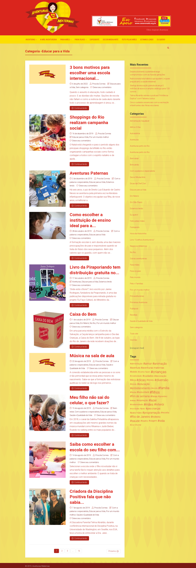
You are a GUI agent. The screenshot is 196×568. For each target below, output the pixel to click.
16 (79, 550)
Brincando (134, 165)
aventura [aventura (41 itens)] (135, 367)
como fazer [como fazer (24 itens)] (144, 372)
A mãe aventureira (48, 39)
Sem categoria (82, 87)
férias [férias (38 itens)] (154, 396)
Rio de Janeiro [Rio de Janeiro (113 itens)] (141, 416)
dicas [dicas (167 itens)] (142, 380)
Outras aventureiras (138, 258)
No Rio (93, 323)
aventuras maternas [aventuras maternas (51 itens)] (153, 367)
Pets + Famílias (136, 284)
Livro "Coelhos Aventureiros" (142, 240)
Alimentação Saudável (139, 121)
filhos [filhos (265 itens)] (156, 392)
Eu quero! (161, 39)
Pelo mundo (135, 277)
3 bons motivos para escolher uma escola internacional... (90, 73)
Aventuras (30, 39)
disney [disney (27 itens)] (151, 380)
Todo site (134, 334)
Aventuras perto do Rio (140, 146)
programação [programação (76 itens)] (152, 412)
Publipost (134, 309)
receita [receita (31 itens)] (165, 412)
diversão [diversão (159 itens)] (162, 380)
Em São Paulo (136, 202)
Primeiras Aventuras (138, 302)
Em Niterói (84, 323)
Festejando (135, 227)
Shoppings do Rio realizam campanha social (89, 122)
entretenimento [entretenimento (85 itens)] (141, 388)
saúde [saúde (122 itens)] (136, 420)
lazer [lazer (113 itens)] (153, 400)
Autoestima (135, 133)
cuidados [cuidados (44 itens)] (149, 375)
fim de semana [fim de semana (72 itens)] (141, 396)
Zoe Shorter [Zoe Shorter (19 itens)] (136, 425)
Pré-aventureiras (137, 296)
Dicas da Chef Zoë (138, 183)
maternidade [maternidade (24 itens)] (137, 404)
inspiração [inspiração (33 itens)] (143, 400)
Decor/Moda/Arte (110, 39)
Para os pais (135, 271)
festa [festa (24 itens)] (133, 392)
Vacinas (133, 340)
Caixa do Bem (83, 313)
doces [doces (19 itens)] (134, 384)
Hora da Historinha (138, 233)
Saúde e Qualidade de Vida (81, 414)
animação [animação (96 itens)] (160, 363)
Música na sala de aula (92, 355)
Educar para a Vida (80, 137)
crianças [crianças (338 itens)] (159, 371)
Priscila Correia (98, 84)
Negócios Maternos (138, 246)
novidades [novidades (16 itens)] (135, 409)
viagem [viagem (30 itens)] (153, 420)
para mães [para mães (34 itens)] (136, 412)
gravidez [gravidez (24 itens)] (163, 396)
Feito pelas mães (129, 39)
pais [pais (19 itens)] (143, 409)
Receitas (133, 315)
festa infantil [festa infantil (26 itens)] (143, 392)
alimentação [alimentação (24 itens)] (137, 363)
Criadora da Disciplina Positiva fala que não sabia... (91, 496)
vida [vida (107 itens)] (162, 420)
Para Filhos (80, 39)
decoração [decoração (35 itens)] (161, 376)
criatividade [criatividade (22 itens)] (136, 376)
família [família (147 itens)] (164, 388)
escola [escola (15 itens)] (154, 388)
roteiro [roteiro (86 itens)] (156, 416)
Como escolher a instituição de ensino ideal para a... (90, 220)
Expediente (94, 39)
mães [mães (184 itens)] (149, 404)
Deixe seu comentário (102, 87)
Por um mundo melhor (99, 137)
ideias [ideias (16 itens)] (133, 400)
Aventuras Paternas (89, 172)
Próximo (112, 550)
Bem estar (134, 158)
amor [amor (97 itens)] (148, 363)
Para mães (65, 39)
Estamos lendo (146, 39)
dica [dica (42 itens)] (133, 380)
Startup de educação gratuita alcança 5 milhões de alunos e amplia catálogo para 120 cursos (150, 88)
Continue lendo (79, 108)
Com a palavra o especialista (87, 411)
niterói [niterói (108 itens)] (160, 404)
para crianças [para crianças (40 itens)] (153, 408)
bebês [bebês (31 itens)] (134, 372)
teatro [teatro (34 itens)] (145, 420)
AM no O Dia (135, 127)
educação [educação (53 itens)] (144, 384)
